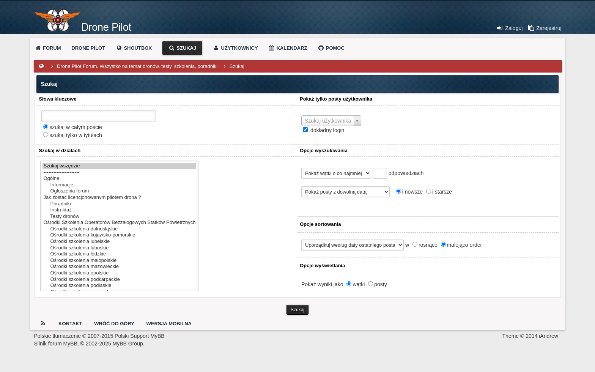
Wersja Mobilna (169, 323)
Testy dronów (119, 216)
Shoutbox (134, 48)
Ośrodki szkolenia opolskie (119, 273)
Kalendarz (287, 48)
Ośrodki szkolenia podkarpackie (119, 279)
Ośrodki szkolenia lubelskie (119, 241)
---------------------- (119, 172)
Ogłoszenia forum (119, 191)
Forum (48, 48)
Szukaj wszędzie (119, 166)
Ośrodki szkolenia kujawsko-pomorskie (119, 235)
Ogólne (119, 178)
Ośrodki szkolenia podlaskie (119, 285)
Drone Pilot (88, 48)
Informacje (119, 185)
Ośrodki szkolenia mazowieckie (119, 266)
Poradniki (119, 204)
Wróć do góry (114, 323)
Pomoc (331, 48)
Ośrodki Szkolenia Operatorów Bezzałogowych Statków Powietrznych (119, 222)
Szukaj (182, 48)
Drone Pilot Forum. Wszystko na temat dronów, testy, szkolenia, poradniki (137, 66)
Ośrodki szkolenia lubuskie (119, 248)
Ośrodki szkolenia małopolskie (119, 260)
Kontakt (70, 323)
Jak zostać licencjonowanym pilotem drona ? (119, 197)
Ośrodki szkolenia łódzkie (119, 254)
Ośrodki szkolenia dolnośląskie (119, 229)
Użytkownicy (235, 48)
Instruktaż (119, 210)
